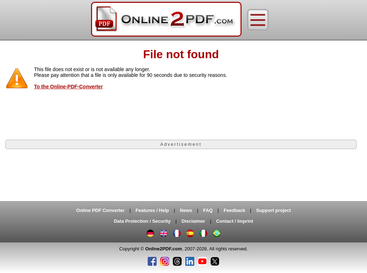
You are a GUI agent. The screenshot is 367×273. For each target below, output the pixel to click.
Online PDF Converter (100, 210)
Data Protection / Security (142, 221)
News (186, 210)
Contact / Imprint (234, 221)
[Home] (166, 20)
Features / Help (152, 210)
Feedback (234, 210)
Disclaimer (193, 221)
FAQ (208, 210)
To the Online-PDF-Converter (68, 86)
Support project (273, 210)
